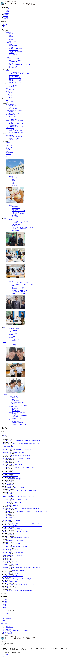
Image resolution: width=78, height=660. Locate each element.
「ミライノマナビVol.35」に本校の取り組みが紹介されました (18, 584)
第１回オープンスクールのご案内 (11, 543)
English (8, 10)
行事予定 (5, 19)
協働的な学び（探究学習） (15, 51)
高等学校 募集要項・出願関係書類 (14, 120)
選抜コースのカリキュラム (15, 76)
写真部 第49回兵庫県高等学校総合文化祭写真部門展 (16, 455)
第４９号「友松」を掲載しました (11, 561)
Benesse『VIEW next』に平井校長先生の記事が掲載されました (18, 496)
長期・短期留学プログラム (15, 81)
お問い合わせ (9, 152)
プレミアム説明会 (7, 493)
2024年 (5, 602)
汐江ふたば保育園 (7, 632)
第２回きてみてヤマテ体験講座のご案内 (13, 552)
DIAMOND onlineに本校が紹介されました (13, 570)
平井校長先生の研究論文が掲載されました (14, 555)
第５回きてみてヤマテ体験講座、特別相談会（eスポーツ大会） (19, 467)
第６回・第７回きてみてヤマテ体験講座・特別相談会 (16, 458)
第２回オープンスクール (9, 517)
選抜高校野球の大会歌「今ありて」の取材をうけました (17, 579)
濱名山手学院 (12, 41)
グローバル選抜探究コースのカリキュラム (19, 64)
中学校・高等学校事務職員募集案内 (12, 479)
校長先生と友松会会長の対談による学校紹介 (14, 452)
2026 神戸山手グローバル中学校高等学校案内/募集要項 (17, 531)
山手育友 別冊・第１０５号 (10, 587)
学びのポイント (13, 63)
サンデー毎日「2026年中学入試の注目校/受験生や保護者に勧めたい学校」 (21, 443)
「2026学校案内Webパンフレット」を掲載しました (16, 487)
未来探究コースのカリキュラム (17, 66)
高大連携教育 (12, 47)
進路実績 (11, 101)
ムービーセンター (10, 147)
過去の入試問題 (13, 108)
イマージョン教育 (13, 50)
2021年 (5, 607)
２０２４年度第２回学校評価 (10, 573)
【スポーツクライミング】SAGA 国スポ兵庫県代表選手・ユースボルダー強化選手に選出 (25, 511)
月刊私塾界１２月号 (8, 446)
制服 (7, 88)
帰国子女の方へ (10, 128)
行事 (10, 107)
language (6, 7)
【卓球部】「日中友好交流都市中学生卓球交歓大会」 (16, 537)
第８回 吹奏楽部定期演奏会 (10, 549)
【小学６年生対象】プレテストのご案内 (13, 540)
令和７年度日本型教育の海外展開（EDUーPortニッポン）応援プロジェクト (22, 523)
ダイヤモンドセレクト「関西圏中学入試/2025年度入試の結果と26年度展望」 (22, 440)
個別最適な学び (13, 45)
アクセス (5, 16)
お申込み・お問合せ (14, 139)
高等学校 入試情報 (10, 114)
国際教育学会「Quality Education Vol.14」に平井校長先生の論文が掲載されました (23, 567)
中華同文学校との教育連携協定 (11, 564)
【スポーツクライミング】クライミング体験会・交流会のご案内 (19, 490)
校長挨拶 (11, 36)
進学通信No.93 (7, 514)
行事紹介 (8, 94)
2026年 (5, 599)
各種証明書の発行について (15, 136)
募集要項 (11, 111)
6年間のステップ (13, 61)
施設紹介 (8, 91)
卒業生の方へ (6, 13)
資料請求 (5, 17)
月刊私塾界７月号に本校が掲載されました (14, 529)
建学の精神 (11, 33)
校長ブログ (9, 145)
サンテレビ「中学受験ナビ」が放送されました (15, 499)
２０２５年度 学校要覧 (9, 534)
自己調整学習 (12, 44)
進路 (7, 100)
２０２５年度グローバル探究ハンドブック (14, 502)
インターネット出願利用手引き (17, 113)
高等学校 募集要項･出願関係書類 (17, 412)
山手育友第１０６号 (8, 484)
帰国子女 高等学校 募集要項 (16, 132)
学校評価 (11, 39)
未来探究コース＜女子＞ (15, 60)
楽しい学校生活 (13, 54)
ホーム (5, 29)
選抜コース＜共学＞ (14, 75)
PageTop (2, 658)
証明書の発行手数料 (14, 138)
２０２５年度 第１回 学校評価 (10, 505)
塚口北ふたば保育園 (8, 633)
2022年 (5, 605)
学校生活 (5, 327)
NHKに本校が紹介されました (10, 558)
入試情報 (5, 394)
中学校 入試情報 (10, 104)
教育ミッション (13, 35)
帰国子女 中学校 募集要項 (15, 131)
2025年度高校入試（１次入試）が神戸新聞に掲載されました (18, 590)
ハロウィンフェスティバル (10, 470)
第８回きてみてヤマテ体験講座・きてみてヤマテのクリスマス (19, 449)
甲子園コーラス (13, 95)
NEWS (7, 148)
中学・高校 (11, 89)
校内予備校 (11, 53)
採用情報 (5, 14)
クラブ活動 (11, 86)
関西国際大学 (6, 626)
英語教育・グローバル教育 (15, 48)
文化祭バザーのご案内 (8, 481)
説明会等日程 (12, 106)
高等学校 (8, 70)
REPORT (8, 149)
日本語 (7, 8)
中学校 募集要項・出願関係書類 (14, 110)
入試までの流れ (13, 129)
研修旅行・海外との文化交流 (16, 82)
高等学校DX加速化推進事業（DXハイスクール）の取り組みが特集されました (22, 526)
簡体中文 (8, 11)
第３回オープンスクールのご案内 (11, 461)
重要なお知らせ (7, 618)
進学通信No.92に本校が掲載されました (13, 576)
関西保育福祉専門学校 (8, 629)
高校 (4, 616)
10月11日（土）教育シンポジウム (11, 473)
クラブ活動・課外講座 (11, 85)
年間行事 (11, 97)
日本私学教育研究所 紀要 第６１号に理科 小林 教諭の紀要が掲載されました (22, 508)
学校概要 (8, 32)
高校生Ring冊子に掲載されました (11, 520)
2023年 (5, 604)
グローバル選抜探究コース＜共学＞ (18, 58)
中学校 (7, 57)
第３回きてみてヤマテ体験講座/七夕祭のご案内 (15, 546)
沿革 (10, 38)
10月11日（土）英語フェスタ (10, 476)
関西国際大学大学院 (8, 627)
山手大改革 (9, 42)
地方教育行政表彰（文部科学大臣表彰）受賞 (14, 464)
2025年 (5, 601)
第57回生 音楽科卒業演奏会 (10, 581)
